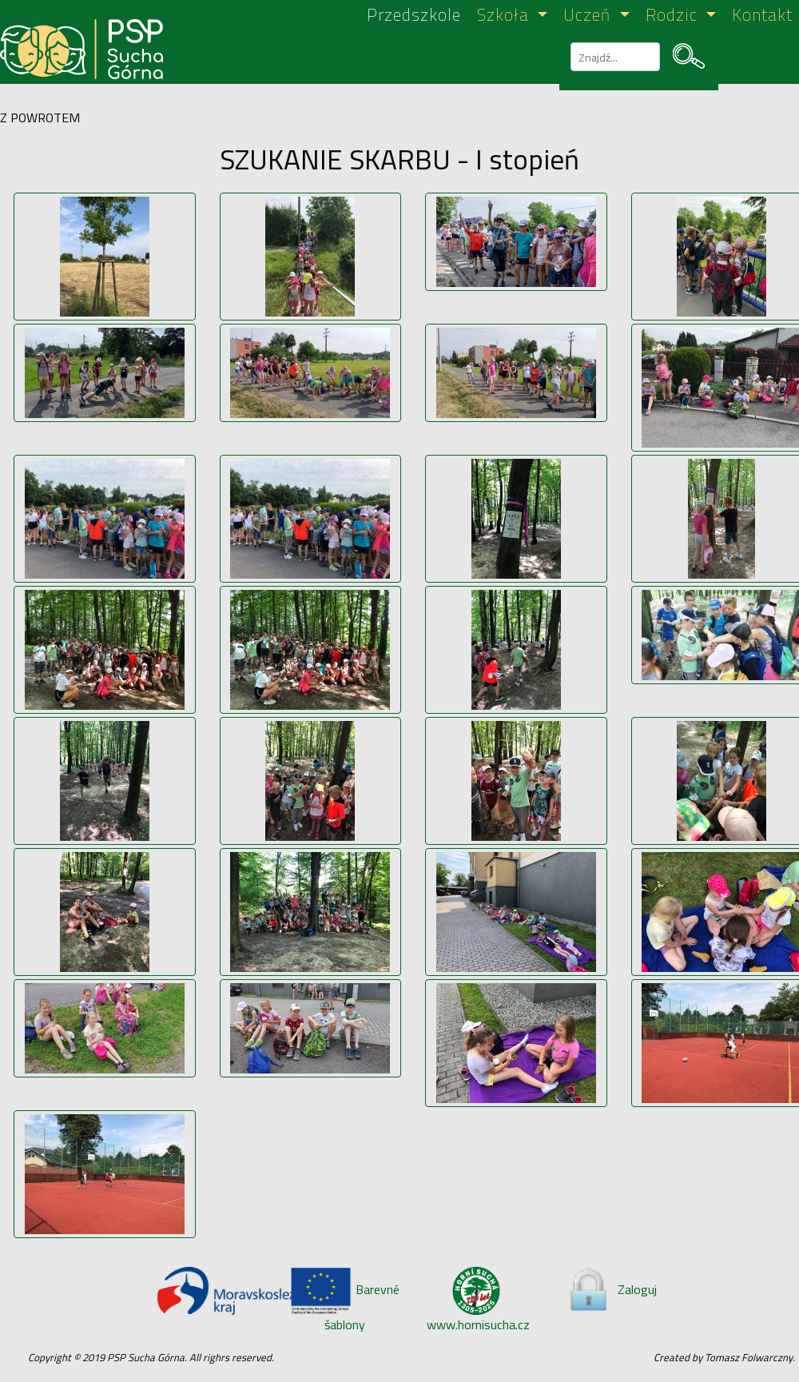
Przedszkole (414, 15)
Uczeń (589, 15)
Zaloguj (611, 1289)
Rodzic (674, 15)
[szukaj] (613, 56)
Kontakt (762, 15)
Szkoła (505, 15)
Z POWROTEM (40, 117)
